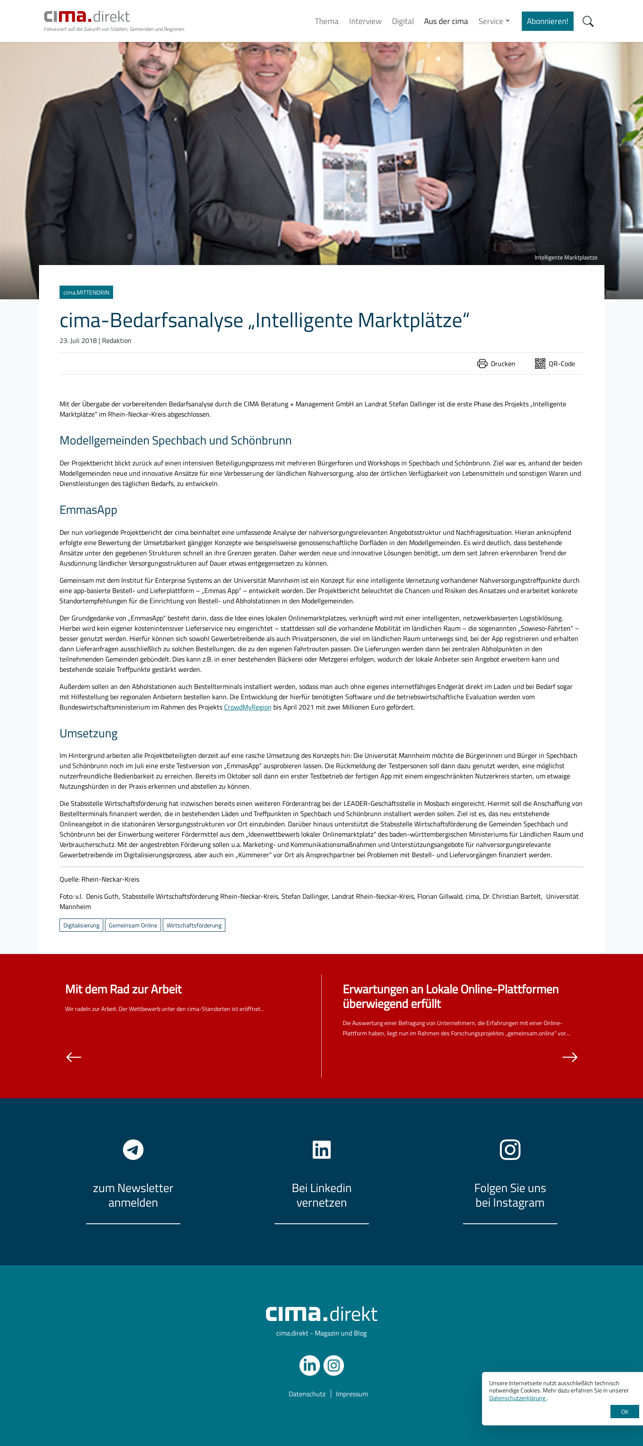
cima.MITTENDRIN (86, 292)
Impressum (352, 1393)
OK (624, 1411)
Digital (403, 21)
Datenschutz (307, 1393)
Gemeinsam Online (133, 925)
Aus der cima (446, 21)
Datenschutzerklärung (518, 1397)
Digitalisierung (81, 925)
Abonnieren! (547, 21)
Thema (327, 21)
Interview (365, 21)
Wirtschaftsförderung (194, 925)
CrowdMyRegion (248, 707)
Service (491, 21)
